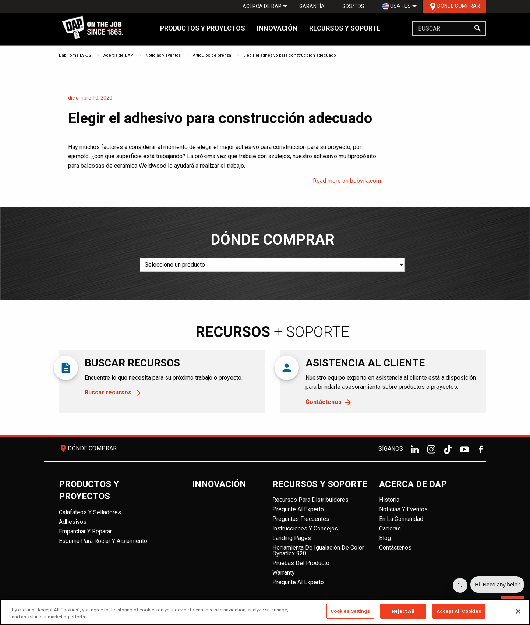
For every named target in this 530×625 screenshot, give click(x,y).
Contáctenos (323, 401)
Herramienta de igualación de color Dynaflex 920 (318, 550)
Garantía (312, 6)
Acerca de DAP (262, 6)
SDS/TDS (353, 6)
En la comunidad (401, 518)
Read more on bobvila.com (347, 180)
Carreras (390, 528)
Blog (385, 538)
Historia (389, 499)
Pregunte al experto (298, 509)
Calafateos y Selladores (90, 512)
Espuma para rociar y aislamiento (103, 540)
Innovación (277, 28)
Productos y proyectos (202, 28)
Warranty (283, 572)
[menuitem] (262, 6)
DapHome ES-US (75, 55)
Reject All (403, 614)
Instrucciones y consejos (305, 528)
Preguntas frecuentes (300, 518)
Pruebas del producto (300, 563)
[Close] (518, 614)
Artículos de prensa (212, 55)
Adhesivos (72, 521)
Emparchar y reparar (85, 531)
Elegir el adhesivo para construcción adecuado (289, 55)
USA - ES (396, 6)
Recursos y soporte (344, 28)
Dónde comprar (454, 6)
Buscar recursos (108, 392)
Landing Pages (291, 538)
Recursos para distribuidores (310, 499)
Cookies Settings (350, 614)
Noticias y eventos (163, 55)
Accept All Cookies (459, 614)
